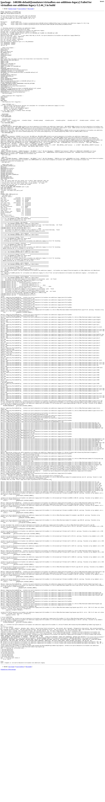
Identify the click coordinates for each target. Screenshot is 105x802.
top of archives (22, 8)
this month (30, 8)
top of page (11, 796)
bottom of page (12, 8)
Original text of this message (8, 799)
